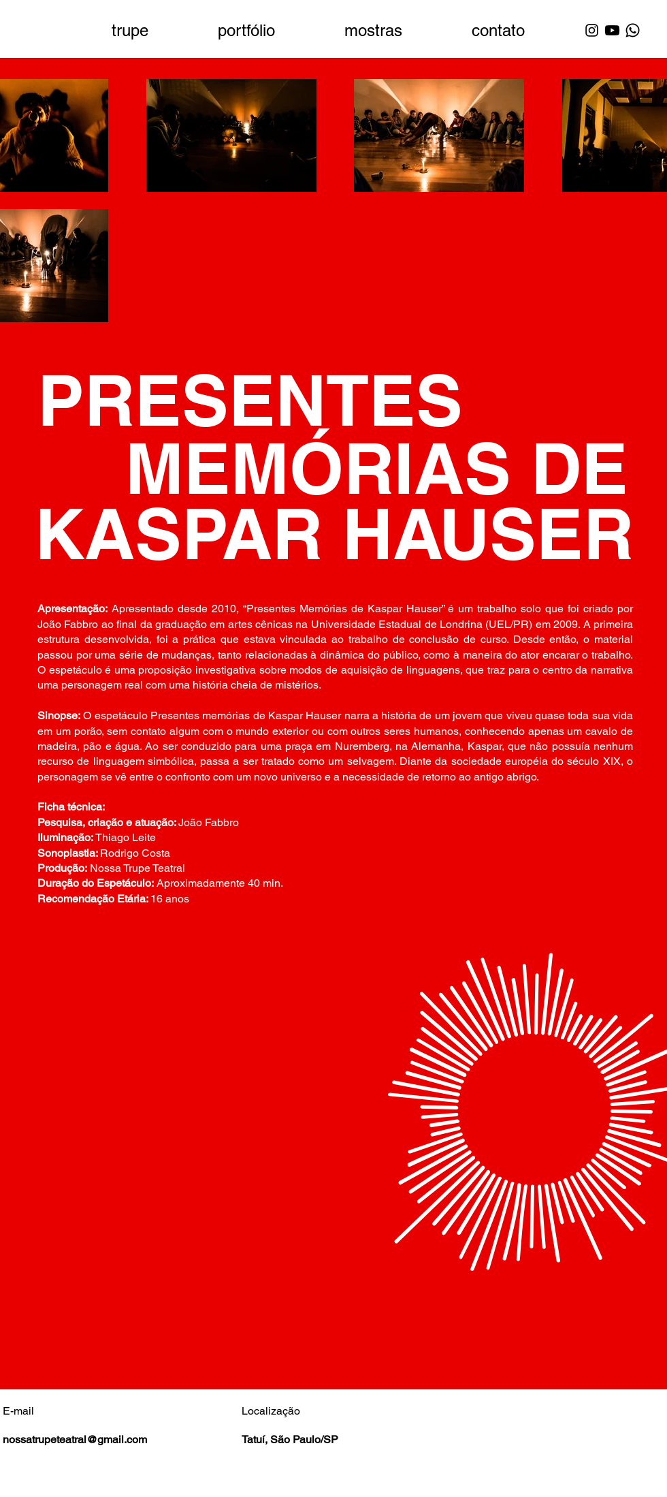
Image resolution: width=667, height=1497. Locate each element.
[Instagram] (591, 30)
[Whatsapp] (632, 30)
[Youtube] (612, 30)
